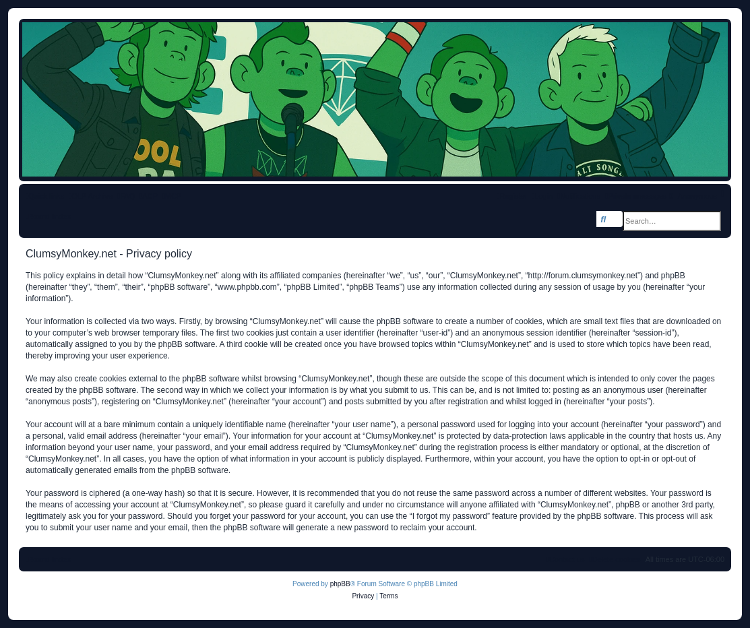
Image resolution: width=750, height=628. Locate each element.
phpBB (340, 584)
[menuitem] (126, 196)
